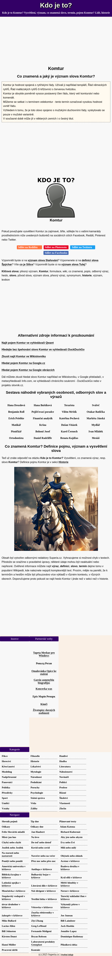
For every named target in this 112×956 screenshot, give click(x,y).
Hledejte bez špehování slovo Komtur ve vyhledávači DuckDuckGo (43, 349)
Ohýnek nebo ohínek (72, 855)
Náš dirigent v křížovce (43, 890)
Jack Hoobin (67, 926)
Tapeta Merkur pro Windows (44, 654)
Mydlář (96, 425)
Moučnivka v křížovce (13, 890)
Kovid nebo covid (40, 847)
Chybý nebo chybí (11, 842)
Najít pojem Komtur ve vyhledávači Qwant (28, 342)
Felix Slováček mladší (13, 831)
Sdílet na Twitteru (83, 247)
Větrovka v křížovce (41, 907)
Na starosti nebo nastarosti (10, 854)
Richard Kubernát (70, 831)
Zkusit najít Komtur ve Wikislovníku (24, 356)
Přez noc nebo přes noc (43, 861)
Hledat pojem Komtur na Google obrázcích (28, 370)
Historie (64, 462)
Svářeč (95, 405)
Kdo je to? (56, 5)
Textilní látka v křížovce (44, 899)
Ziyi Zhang (37, 920)
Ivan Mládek (96, 431)
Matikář (16, 425)
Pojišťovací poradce (43, 411)
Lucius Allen (8, 926)
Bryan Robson (38, 936)
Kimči (44, 704)
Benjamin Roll (16, 411)
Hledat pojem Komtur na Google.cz (23, 363)
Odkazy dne (37, 826)
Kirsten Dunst (9, 936)
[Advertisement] (56, 40)
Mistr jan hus (9, 837)
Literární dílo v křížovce (44, 885)
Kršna (42, 425)
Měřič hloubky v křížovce (69, 884)
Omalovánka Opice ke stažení (43, 672)
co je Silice (26, 264)
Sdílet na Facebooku (56, 252)
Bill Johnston (9, 931)
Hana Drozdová (16, 405)
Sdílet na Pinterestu (56, 247)
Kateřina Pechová (69, 418)
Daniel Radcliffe (43, 438)
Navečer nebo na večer (43, 855)
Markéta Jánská (96, 418)
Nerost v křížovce (70, 890)
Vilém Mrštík (69, 411)
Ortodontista (16, 438)
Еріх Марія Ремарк (44, 696)
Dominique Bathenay (72, 936)
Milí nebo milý (68, 847)
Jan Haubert (38, 831)
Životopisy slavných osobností (44, 711)
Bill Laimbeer (68, 920)
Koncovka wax (44, 688)
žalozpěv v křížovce (12, 915)
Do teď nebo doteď (41, 842)
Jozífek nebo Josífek (12, 847)
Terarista (69, 405)
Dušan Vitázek (69, 425)
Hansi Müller (9, 944)
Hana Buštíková (43, 405)
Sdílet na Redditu (29, 247)
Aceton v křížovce (70, 861)
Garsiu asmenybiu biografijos (44, 681)
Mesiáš (96, 438)
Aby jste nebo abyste (72, 837)
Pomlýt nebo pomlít (12, 861)
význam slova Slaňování (43, 260)
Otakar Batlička (96, 411)
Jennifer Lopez (69, 931)
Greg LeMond (38, 926)
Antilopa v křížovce (41, 869)
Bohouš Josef (42, 431)
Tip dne (35, 821)
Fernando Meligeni (41, 931)
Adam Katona (67, 826)
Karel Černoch (69, 431)
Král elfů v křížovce (71, 877)
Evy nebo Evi (68, 842)
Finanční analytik (42, 418)
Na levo (35, 837)
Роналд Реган (44, 663)
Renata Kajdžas (69, 438)
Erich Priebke (16, 418)
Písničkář (16, 431)
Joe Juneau (67, 915)
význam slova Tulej (73, 264)
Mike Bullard (9, 920)
